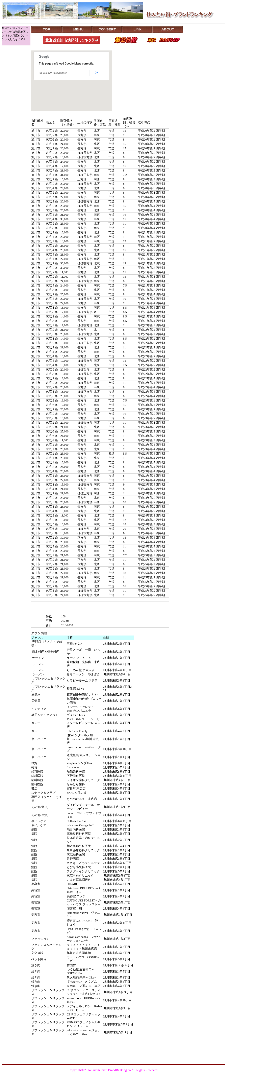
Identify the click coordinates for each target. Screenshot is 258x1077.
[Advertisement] (206, 35)
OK (96, 72)
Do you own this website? (53, 73)
